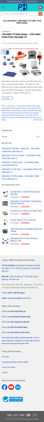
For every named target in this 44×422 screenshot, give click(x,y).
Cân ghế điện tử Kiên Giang (15, 115)
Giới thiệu (5, 357)
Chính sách (14, 311)
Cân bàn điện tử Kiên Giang (31, 106)
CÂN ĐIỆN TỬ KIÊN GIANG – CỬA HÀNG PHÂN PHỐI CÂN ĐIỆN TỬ (21, 35)
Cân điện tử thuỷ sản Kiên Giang (31, 110)
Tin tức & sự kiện (8, 367)
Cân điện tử (6, 31)
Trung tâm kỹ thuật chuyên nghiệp (15, 362)
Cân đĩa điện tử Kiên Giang (10, 108)
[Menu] (3, 7)
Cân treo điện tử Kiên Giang (15, 117)
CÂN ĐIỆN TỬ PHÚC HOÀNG (28, 43)
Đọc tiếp (7, 98)
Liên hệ (4, 372)
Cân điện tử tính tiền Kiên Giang (12, 113)
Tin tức (4, 137)
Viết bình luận (37, 120)
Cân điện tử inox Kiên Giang (29, 108)
